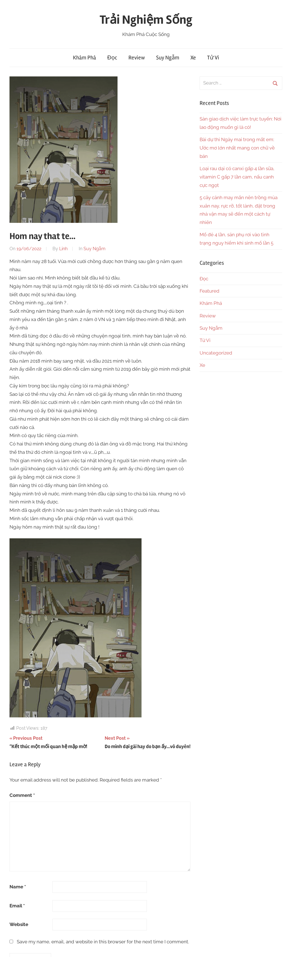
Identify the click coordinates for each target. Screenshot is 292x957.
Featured (209, 291)
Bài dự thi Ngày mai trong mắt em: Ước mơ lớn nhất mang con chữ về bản (237, 148)
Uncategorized (216, 353)
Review (136, 57)
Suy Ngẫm (167, 57)
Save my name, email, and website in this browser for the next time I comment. (103, 941)
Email (17, 905)
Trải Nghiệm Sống (146, 19)
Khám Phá (84, 57)
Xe (193, 57)
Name (17, 886)
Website (18, 924)
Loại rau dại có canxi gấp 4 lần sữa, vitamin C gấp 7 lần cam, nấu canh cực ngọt (237, 177)
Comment (22, 795)
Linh (63, 248)
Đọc (112, 57)
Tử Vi (213, 57)
